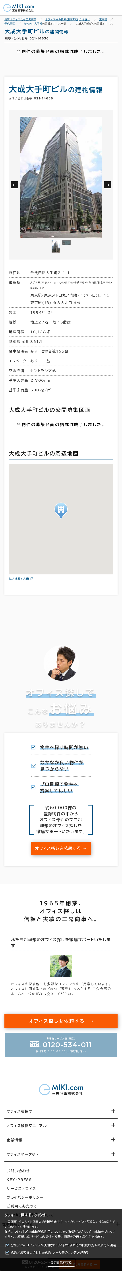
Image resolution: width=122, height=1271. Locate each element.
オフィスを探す (20, 1111)
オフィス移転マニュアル (27, 1125)
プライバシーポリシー (25, 1197)
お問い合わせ (18, 1171)
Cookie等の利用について (44, 1231)
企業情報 (14, 1140)
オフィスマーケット (22, 1154)
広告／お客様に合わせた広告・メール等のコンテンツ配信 (49, 1252)
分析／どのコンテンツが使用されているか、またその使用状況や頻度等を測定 (63, 1245)
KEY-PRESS (19, 1179)
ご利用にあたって (22, 1206)
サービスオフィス (21, 1188)
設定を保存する (61, 1262)
